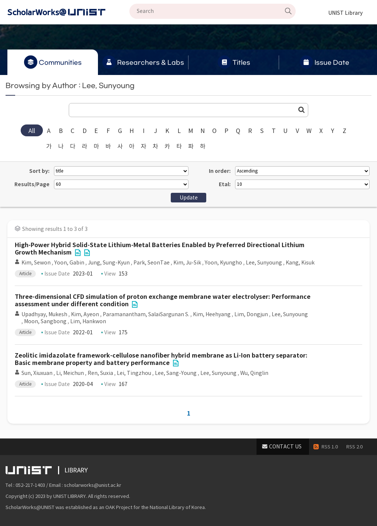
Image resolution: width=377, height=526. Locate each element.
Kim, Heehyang (212, 314)
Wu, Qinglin (254, 373)
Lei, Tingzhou (134, 373)
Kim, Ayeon (85, 314)
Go (301, 109)
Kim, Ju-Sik (187, 262)
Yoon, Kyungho (223, 262)
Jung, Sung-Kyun (109, 262)
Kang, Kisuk (300, 262)
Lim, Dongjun (251, 314)
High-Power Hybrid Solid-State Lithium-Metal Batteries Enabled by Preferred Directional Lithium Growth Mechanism (160, 248)
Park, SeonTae (151, 262)
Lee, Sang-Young (176, 373)
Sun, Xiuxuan (36, 373)
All (31, 130)
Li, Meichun (70, 373)
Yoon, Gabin (69, 262)
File (77, 252)
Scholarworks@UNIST (68, 12)
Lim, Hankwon (88, 321)
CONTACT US (285, 446)
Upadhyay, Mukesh (44, 314)
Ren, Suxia (100, 373)
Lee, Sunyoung (264, 262)
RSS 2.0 (354, 447)
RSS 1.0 (330, 447)
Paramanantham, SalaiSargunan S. (146, 314)
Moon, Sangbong (45, 321)
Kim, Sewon (36, 262)
